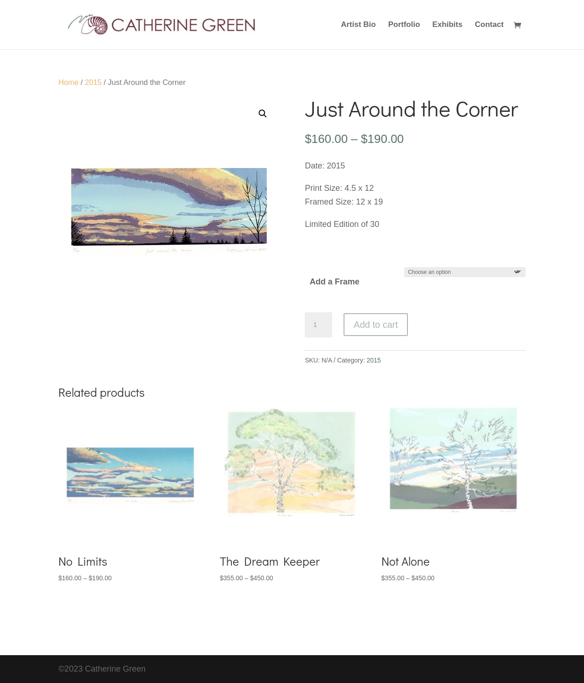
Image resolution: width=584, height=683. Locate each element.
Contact (489, 25)
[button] (263, 113)
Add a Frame (335, 281)
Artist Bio (358, 25)
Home (68, 82)
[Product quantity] (318, 325)
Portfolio (404, 25)
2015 (93, 82)
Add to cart (376, 325)
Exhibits (448, 25)
